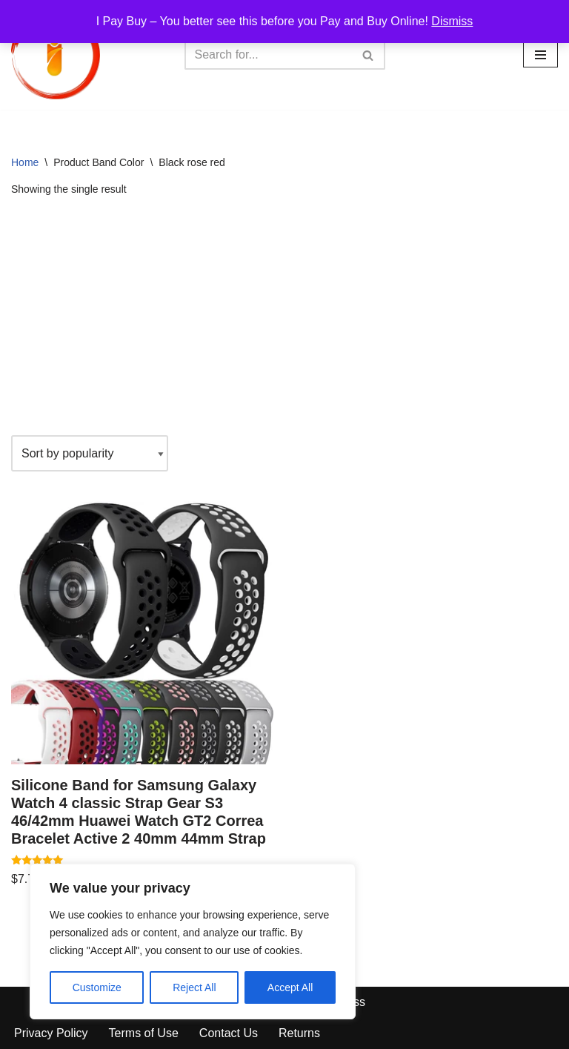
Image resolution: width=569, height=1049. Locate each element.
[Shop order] (89, 453)
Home (25, 162)
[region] (193, 941)
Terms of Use (144, 1033)
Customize (97, 987)
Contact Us (228, 1033)
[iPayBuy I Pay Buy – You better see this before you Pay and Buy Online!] (55, 54)
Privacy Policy (51, 1033)
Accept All (290, 987)
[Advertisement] (284, 316)
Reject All (194, 987)
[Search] (268, 55)
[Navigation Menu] (540, 54)
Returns (299, 1033)
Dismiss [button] (452, 21)
